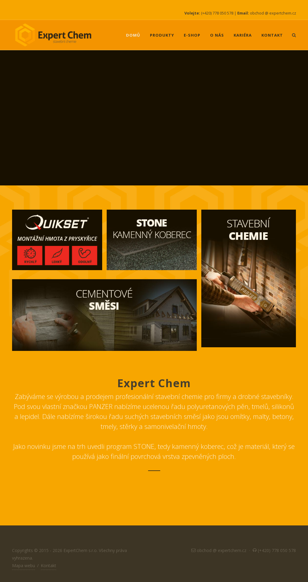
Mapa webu (23, 565)
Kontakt (48, 565)
